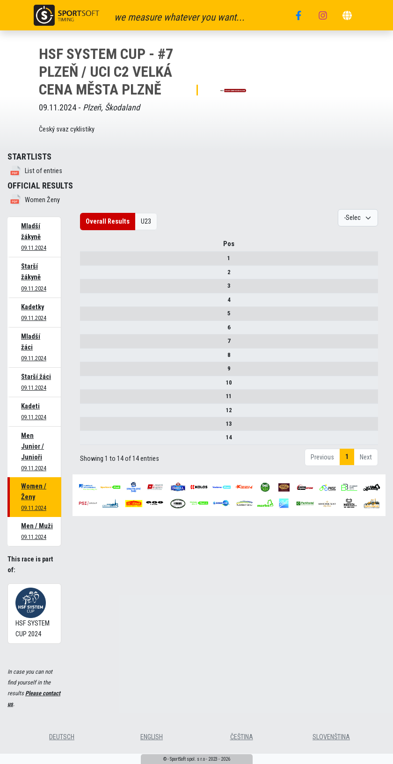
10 (87, 385)
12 (87, 413)
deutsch (61, 737)
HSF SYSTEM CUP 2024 (32, 613)
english (151, 737)
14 (87, 440)
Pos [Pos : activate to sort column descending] (87, 247)
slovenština (331, 737)
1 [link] (347, 460)
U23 (146, 222)
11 (87, 399)
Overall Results (108, 222)
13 (87, 426)
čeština (241, 737)
